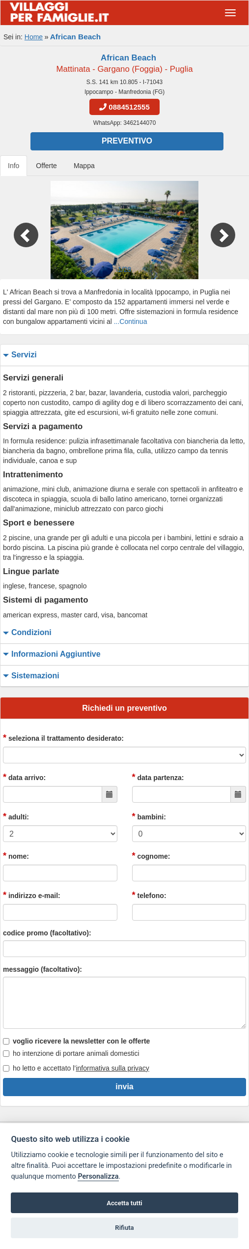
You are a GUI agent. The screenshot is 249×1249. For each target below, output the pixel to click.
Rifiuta (124, 1227)
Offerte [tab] (46, 166)
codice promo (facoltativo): (47, 933)
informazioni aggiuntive (50, 654)
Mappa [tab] (84, 166)
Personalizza (98, 1176)
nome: (16, 856)
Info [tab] (13, 166)
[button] (18, 230)
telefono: (149, 895)
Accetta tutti (124, 1203)
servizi (18, 355)
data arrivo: (24, 777)
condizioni (26, 633)
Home (34, 37)
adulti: (16, 816)
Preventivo (127, 141)
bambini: (149, 816)
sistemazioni (29, 676)
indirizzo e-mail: (31, 895)
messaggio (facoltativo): (42, 969)
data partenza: (158, 777)
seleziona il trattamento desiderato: (63, 738)
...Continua (130, 321)
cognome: (151, 856)
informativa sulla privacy (112, 1068)
